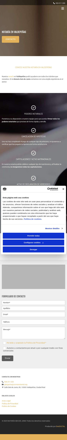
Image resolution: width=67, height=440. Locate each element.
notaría (11, 76)
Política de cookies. (33, 219)
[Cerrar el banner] (63, 189)
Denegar (33, 249)
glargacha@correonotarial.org (15, 384)
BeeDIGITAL (60, 426)
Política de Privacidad (10, 404)
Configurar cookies (33, 242)
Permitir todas (33, 236)
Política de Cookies (9, 406)
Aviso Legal (6, 401)
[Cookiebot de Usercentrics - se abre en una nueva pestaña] (47, 189)
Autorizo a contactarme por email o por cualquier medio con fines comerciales (33, 349)
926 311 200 (60, 3)
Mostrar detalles (52, 228)
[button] (10, 39)
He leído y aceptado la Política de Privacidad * (26, 343)
